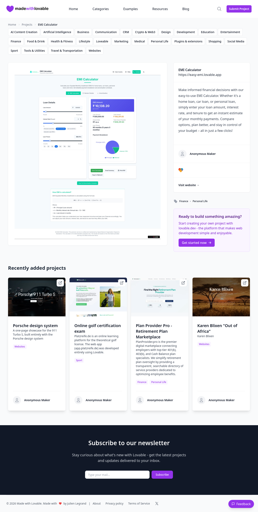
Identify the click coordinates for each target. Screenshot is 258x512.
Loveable (102, 41)
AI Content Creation (24, 32)
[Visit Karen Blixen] (244, 282)
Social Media (235, 41)
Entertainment (230, 32)
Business (83, 32)
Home (73, 9)
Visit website (188, 185)
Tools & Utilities (34, 50)
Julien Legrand (76, 503)
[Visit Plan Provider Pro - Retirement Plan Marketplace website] (183, 282)
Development (186, 32)
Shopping (215, 41)
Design (166, 32)
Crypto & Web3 (145, 32)
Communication (106, 32)
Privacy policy (115, 503)
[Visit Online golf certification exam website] (121, 282)
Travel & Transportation (67, 50)
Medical (139, 41)
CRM (126, 32)
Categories (101, 9)
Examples (130, 9)
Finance (16, 41)
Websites (95, 50)
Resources (160, 9)
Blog (185, 9)
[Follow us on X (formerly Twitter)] (157, 504)
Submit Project (239, 9)
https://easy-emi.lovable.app (199, 74)
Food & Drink (36, 41)
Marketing (121, 41)
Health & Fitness (62, 41)
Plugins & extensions (188, 41)
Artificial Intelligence (57, 32)
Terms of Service (139, 503)
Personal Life (159, 41)
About (97, 503)
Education (207, 32)
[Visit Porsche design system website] (60, 282)
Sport (14, 50)
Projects (27, 24)
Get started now (196, 242)
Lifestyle (84, 41)
